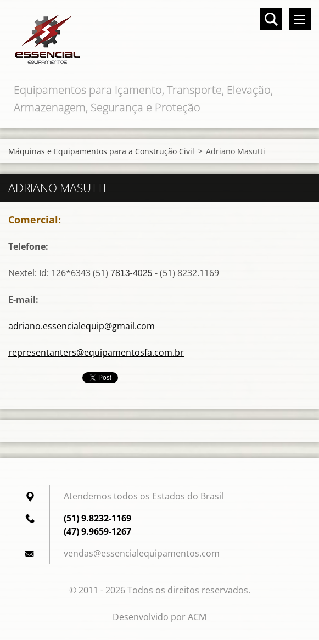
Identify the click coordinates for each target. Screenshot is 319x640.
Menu (300, 19)
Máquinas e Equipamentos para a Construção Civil (101, 151)
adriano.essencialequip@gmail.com (81, 326)
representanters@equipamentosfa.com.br (96, 352)
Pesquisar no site (271, 19)
